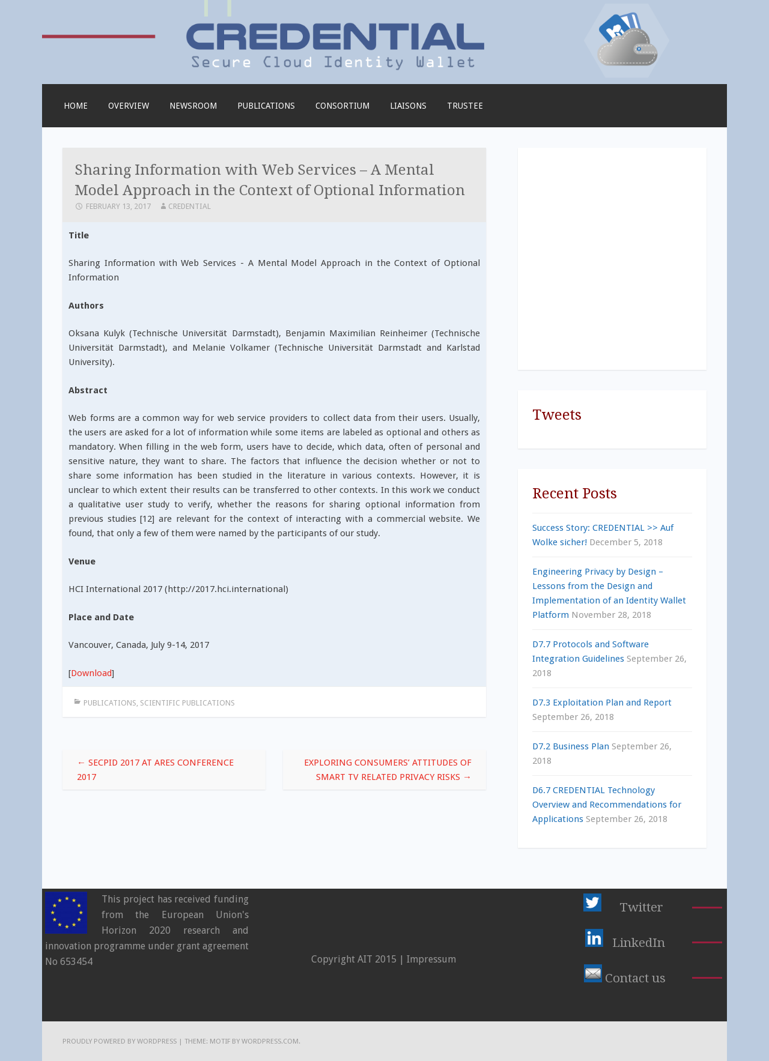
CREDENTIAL (189, 206)
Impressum (431, 959)
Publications (266, 105)
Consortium (342, 105)
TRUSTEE (465, 105)
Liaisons (408, 105)
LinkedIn (638, 943)
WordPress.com (270, 1041)
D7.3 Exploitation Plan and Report (602, 702)
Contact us (635, 978)
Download (91, 673)
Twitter (641, 907)
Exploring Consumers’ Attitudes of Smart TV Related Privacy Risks (388, 769)
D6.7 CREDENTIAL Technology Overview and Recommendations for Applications (606, 804)
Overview (128, 105)
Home (76, 105)
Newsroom (193, 105)
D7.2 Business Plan (570, 746)
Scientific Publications (187, 702)
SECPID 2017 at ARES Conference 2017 (155, 769)
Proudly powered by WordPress (119, 1041)
